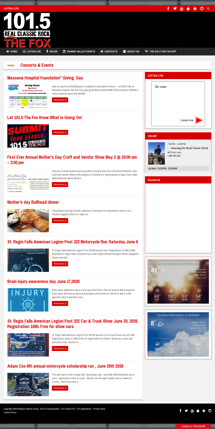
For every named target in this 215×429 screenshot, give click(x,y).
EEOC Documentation (49, 408)
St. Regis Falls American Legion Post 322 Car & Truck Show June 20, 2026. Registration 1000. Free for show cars (72, 323)
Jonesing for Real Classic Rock (189, 148)
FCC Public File (68, 408)
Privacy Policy (99, 408)
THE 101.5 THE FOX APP (160, 51)
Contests (109, 51)
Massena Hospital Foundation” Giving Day (45, 78)
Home (11, 51)
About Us (131, 51)
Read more (60, 100)
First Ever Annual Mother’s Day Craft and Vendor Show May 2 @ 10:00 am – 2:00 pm (72, 159)
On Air (51, 51)
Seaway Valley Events (79, 51)
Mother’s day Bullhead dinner (33, 202)
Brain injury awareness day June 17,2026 (43, 281)
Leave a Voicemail (193, 426)
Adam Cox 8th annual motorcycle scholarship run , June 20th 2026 (65, 366)
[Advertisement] (147, 46)
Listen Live (32, 51)
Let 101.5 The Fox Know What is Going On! (44, 117)
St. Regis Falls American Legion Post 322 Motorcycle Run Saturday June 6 (72, 241)
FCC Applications (84, 408)
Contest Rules (10, 412)
